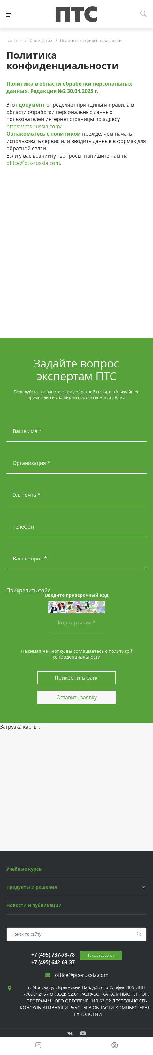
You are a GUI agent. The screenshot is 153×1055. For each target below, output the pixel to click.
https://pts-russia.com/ (34, 126)
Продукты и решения (31, 887)
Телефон (23, 526)
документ (32, 104)
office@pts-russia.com (33, 163)
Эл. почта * (26, 494)
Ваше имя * (27, 431)
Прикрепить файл (28, 590)
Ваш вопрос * (30, 558)
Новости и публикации (34, 905)
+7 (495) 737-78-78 (53, 954)
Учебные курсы (24, 869)
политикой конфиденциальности (92, 654)
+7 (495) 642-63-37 (53, 962)
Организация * (31, 463)
